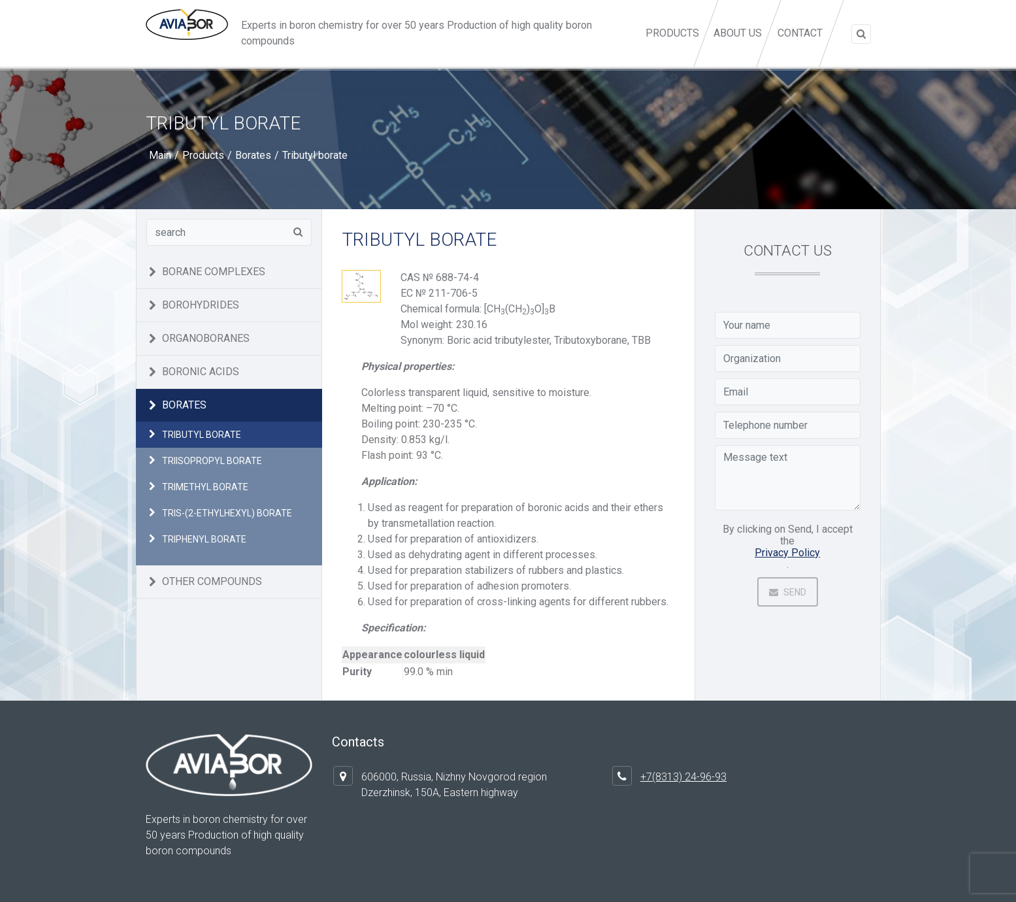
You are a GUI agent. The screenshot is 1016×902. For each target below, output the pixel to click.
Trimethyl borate (205, 487)
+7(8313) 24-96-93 (683, 777)
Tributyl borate (201, 434)
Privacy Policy (787, 553)
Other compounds (212, 581)
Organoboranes (206, 338)
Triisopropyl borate (212, 461)
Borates (253, 155)
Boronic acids (200, 371)
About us (737, 33)
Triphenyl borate (204, 539)
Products (676, 47)
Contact (800, 33)
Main (160, 155)
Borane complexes (213, 271)
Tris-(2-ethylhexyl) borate (227, 513)
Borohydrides (200, 305)
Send (787, 592)
